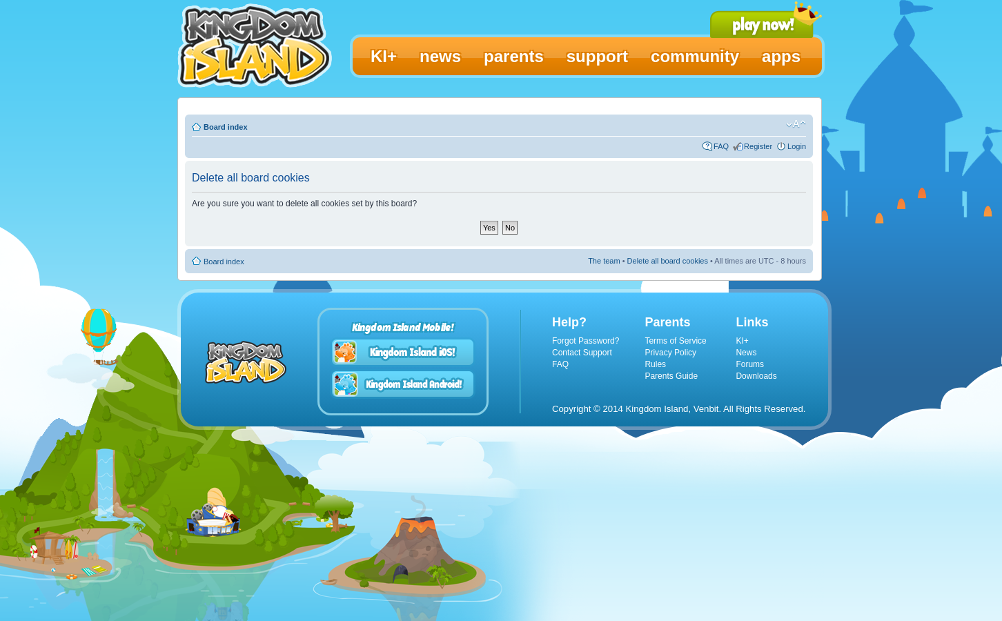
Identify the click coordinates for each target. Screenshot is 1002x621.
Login (796, 146)
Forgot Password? (585, 341)
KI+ (742, 341)
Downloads (756, 376)
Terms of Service (675, 341)
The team (604, 261)
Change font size (796, 124)
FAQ (721, 146)
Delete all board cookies (667, 261)
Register (758, 146)
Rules (655, 364)
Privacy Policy (670, 352)
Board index (226, 127)
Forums (750, 364)
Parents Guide (671, 376)
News (746, 352)
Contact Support (582, 352)
